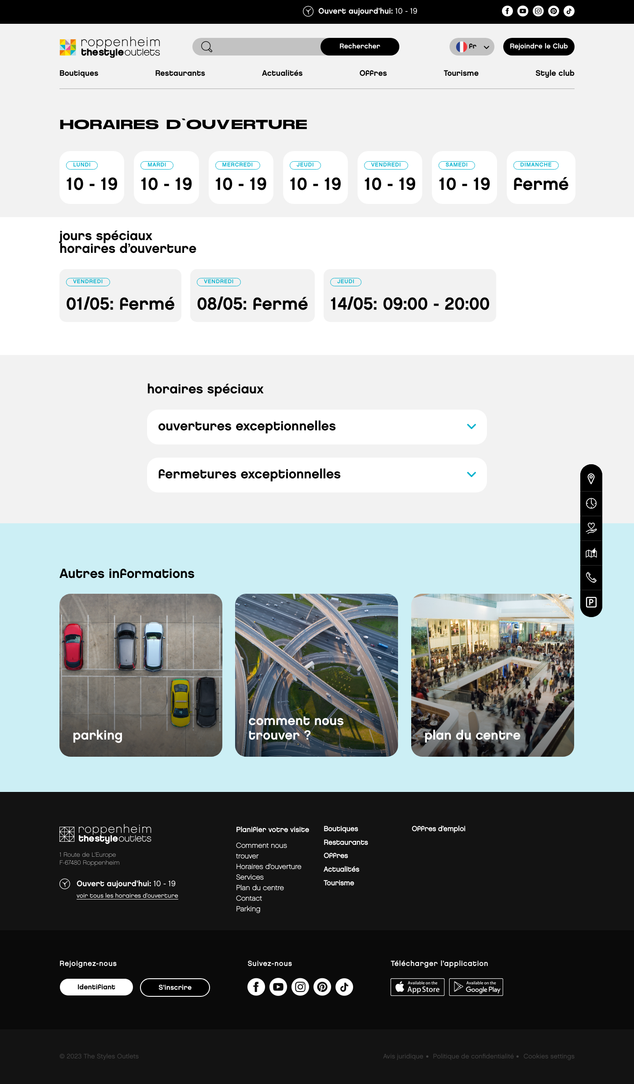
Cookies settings (549, 1057)
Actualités (282, 74)
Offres (373, 74)
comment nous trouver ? (296, 728)
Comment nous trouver (261, 851)
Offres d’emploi (438, 829)
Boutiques (78, 74)
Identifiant (96, 987)
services (250, 877)
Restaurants (180, 74)
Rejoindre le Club (539, 46)
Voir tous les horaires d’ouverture (127, 896)
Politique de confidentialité (473, 1057)
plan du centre (472, 736)
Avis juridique (403, 1057)
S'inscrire (175, 987)
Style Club (555, 74)
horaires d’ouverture (268, 867)
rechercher (359, 46)
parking (98, 736)
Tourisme (461, 74)
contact (249, 898)
